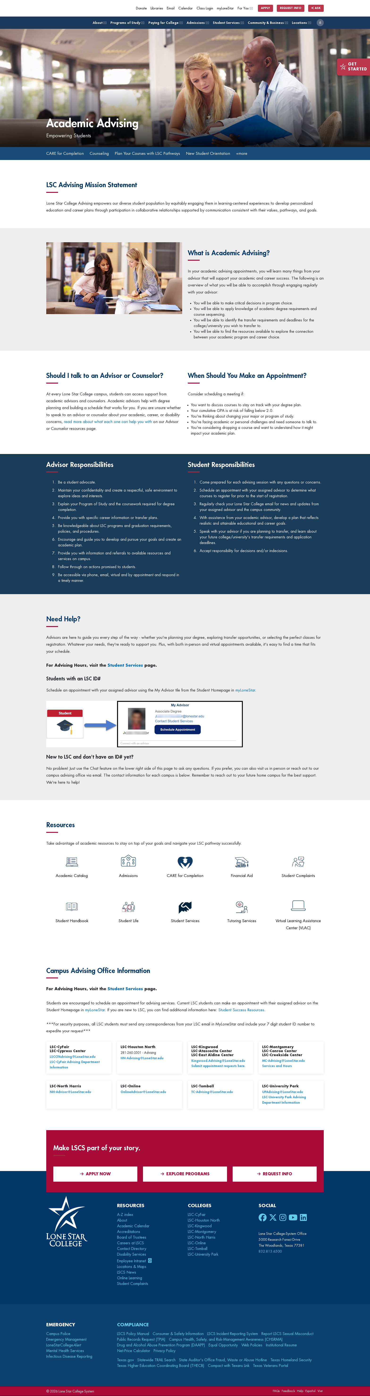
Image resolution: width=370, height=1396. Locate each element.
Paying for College (165, 23)
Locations (301, 23)
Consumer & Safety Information (178, 1334)
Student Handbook (71, 921)
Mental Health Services (65, 1351)
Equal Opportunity (223, 1346)
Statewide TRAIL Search (156, 1360)
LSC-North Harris (201, 1238)
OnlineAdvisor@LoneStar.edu (143, 1092)
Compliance (133, 1325)
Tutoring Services (241, 921)
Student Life (128, 921)
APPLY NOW (95, 1174)
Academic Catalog (72, 876)
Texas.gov (125, 1360)
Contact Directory (131, 1249)
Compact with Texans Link (228, 1366)
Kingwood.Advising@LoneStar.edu (218, 1061)
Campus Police (58, 1334)
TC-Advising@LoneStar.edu (212, 1092)
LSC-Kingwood (200, 1226)
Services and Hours (277, 1066)
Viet (320, 1391)
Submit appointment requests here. (218, 1066)
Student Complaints (298, 876)
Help (300, 1391)
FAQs (276, 1391)
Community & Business (267, 23)
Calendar (185, 8)
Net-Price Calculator (133, 1351)
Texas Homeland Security (291, 1360)
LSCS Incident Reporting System (232, 1334)
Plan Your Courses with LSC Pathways (154, 153)
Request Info (290, 8)
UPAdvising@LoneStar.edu (282, 1092)
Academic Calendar (133, 1226)
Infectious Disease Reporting (69, 1357)
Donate (141, 8)
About (99, 23)
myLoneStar (225, 8)
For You (245, 8)
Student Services (228, 23)
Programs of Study (127, 23)
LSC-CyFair (197, 1215)
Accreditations (128, 1232)
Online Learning (129, 1278)
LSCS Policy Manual (133, 1334)
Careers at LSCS (130, 1243)
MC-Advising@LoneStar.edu (283, 1061)
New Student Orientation (219, 153)
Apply (265, 8)
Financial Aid (242, 876)
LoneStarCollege (63, 1346)
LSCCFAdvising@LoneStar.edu (73, 1057)
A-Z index (125, 1215)
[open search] (320, 22)
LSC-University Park (203, 1255)
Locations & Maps (131, 1267)
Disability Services (131, 1255)
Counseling (102, 153)
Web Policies (251, 1346)
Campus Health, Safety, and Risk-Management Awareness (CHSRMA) (226, 1340)
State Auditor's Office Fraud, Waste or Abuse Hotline (223, 1360)
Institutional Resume (281, 1346)
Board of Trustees (131, 1238)
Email (171, 8)
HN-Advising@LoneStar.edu (142, 1058)
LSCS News (126, 1273)
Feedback (288, 1391)
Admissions (197, 23)
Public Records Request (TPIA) (141, 1340)
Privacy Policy (165, 1351)
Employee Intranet (132, 1261)
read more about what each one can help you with (107, 422)
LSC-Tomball (197, 1249)
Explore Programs (185, 1174)
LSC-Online (197, 1243)
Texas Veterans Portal (270, 1366)
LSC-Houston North (204, 1221)
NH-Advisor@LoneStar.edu (70, 1092)
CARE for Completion (66, 153)
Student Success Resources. (241, 1010)
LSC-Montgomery (202, 1232)
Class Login (205, 8)
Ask (316, 8)
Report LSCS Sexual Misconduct (287, 1334)
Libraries (157, 8)
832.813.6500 (270, 1251)
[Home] (80, 8)
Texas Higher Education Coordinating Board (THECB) (160, 1366)
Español (310, 1391)
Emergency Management (66, 1340)
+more (254, 153)
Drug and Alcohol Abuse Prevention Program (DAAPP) (161, 1346)
